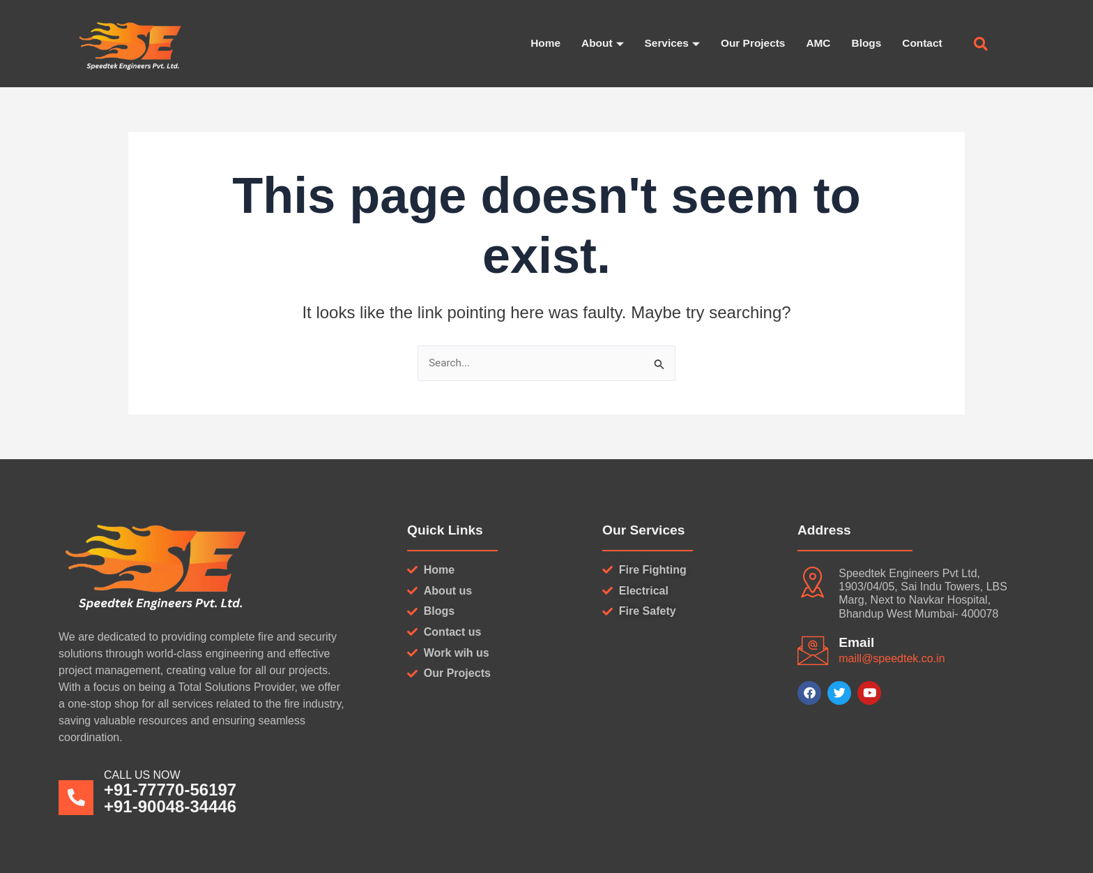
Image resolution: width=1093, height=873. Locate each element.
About (594, 44)
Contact (921, 44)
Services (665, 44)
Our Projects (747, 44)
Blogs (864, 44)
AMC (814, 44)
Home (536, 44)
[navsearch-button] (981, 45)
